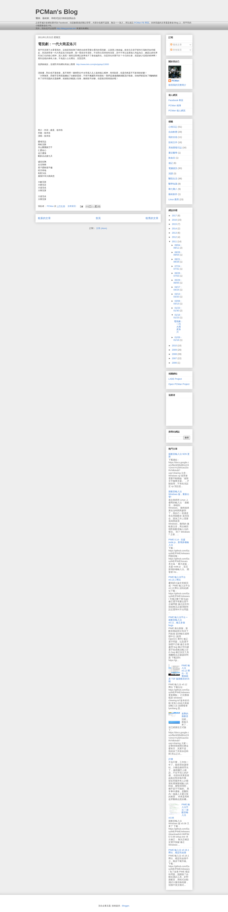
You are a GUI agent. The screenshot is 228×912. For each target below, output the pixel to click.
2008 (174, 354)
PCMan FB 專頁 (141, 23)
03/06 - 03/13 (177, 302)
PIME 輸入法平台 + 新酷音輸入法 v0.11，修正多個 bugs (177, 621)
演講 (170, 173)
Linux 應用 (173, 199)
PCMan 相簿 (174, 105)
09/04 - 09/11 (177, 246)
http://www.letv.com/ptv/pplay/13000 (92, 64)
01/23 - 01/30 (177, 309)
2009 (174, 350)
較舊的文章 (152, 218)
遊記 (170, 163)
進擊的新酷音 (185, 714)
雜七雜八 (172, 189)
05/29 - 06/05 (177, 281)
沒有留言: (72, 206)
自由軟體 (172, 132)
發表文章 (176, 44)
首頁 (98, 218)
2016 (174, 220)
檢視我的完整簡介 (177, 85)
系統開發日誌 (175, 147)
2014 (174, 228)
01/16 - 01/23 (177, 316)
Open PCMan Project (178, 384)
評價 (170, 759)
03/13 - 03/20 (177, 295)
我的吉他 (172, 137)
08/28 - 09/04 (177, 253)
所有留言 (176, 50)
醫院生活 (172, 178)
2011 (174, 241)
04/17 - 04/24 (177, 288)
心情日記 (172, 127)
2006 (174, 363)
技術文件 (172, 142)
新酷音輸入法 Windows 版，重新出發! (178, 494)
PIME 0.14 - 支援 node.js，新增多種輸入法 (178, 542)
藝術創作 (172, 194)
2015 (174, 224)
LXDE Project (175, 379)
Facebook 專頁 (175, 100)
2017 (174, 215)
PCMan (175, 80)
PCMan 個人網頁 (176, 110)
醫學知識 (172, 183)
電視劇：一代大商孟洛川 (57, 44)
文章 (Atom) (101, 228)
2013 (174, 233)
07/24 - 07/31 (177, 267)
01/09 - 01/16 (177, 338)
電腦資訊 (172, 168)
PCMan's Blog (56, 11)
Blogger (125, 906)
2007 (174, 358)
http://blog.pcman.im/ (66, 28)
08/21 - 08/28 (177, 260)
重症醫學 (172, 152)
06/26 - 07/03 (177, 274)
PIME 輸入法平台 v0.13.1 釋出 (177, 578)
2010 (174, 345)
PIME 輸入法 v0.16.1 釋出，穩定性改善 (178, 851)
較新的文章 (44, 218)
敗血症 (171, 158)
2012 (174, 237)
